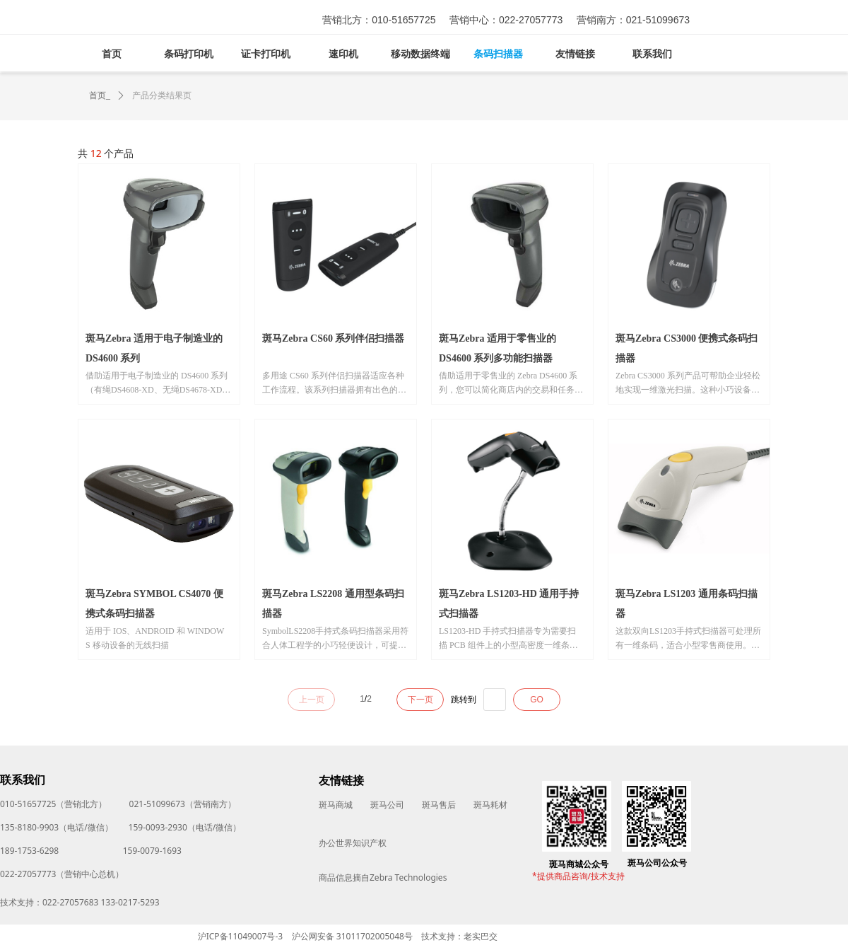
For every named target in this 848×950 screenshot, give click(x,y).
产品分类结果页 (162, 95)
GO (536, 700)
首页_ (99, 95)
